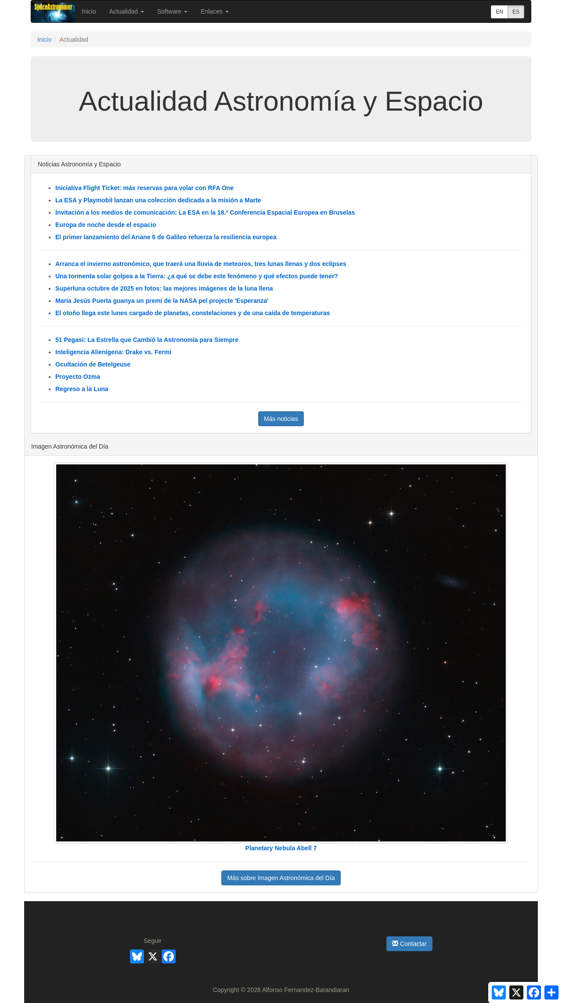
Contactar (409, 943)
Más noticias (281, 418)
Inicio (89, 11)
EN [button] (499, 12)
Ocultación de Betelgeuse (92, 364)
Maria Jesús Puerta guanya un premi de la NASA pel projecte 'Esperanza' (161, 300)
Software (172, 11)
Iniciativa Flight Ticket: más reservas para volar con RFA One (144, 187)
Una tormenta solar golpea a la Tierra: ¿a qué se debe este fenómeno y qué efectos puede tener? (196, 276)
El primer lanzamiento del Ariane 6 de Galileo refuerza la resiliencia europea (166, 237)
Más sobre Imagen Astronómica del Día (281, 877)
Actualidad (126, 11)
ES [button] (515, 12)
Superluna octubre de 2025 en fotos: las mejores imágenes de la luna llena (164, 288)
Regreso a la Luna (81, 388)
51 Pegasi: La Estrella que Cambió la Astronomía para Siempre (146, 339)
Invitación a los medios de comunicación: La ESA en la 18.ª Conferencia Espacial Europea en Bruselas (205, 212)
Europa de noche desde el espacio (105, 224)
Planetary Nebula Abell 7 (281, 848)
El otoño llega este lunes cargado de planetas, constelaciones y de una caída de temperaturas (192, 312)
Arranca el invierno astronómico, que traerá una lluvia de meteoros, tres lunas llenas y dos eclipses (200, 263)
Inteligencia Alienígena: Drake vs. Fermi (113, 352)
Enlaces (215, 11)
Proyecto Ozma (77, 376)
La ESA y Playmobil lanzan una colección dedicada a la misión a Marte (158, 200)
